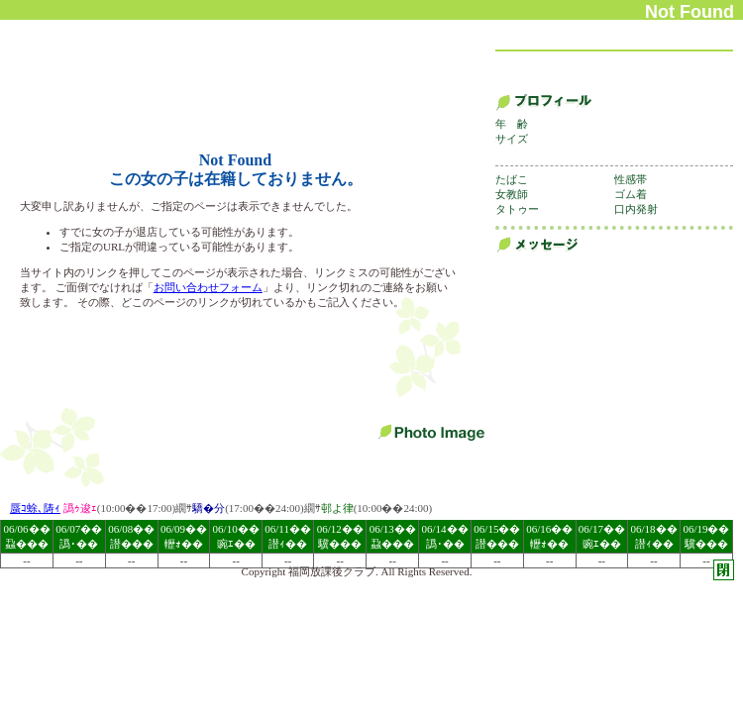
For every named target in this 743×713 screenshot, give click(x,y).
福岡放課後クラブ (331, 571)
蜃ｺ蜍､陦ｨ (35, 508)
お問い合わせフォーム (208, 287)
